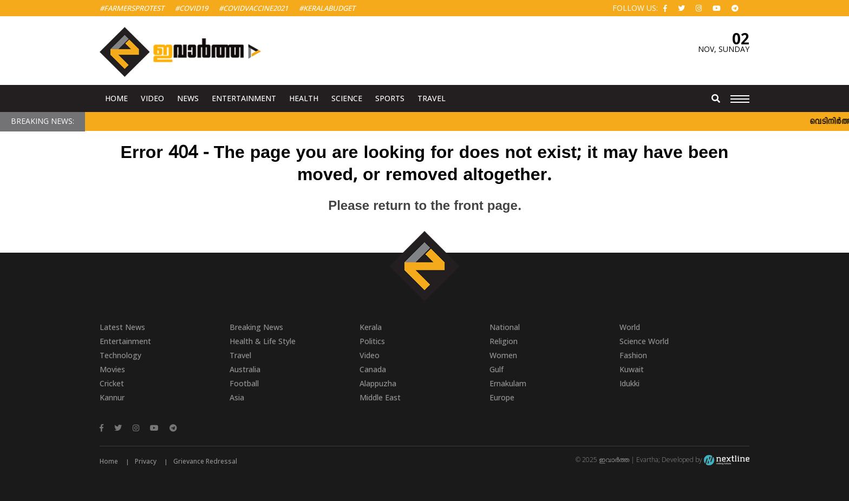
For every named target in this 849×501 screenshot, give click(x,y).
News (188, 98)
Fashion (633, 355)
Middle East (380, 397)
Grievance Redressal (205, 461)
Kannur (112, 397)
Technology (120, 355)
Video (152, 98)
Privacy (145, 461)
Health (303, 98)
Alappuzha (378, 383)
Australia (245, 369)
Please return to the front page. (424, 207)
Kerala (371, 327)
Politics (372, 341)
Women (503, 355)
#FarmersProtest (132, 8)
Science (346, 98)
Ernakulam (507, 383)
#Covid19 (191, 8)
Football (244, 383)
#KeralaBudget (327, 8)
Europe (501, 397)
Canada (373, 369)
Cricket (112, 383)
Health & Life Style (263, 341)
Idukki (629, 383)
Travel (431, 98)
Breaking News (256, 327)
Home (116, 98)
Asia (237, 397)
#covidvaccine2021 (253, 8)
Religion (503, 341)
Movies (112, 369)
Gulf (496, 369)
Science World (644, 341)
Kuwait (631, 369)
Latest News (122, 327)
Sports (389, 98)
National (504, 327)
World (629, 327)
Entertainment (244, 98)
